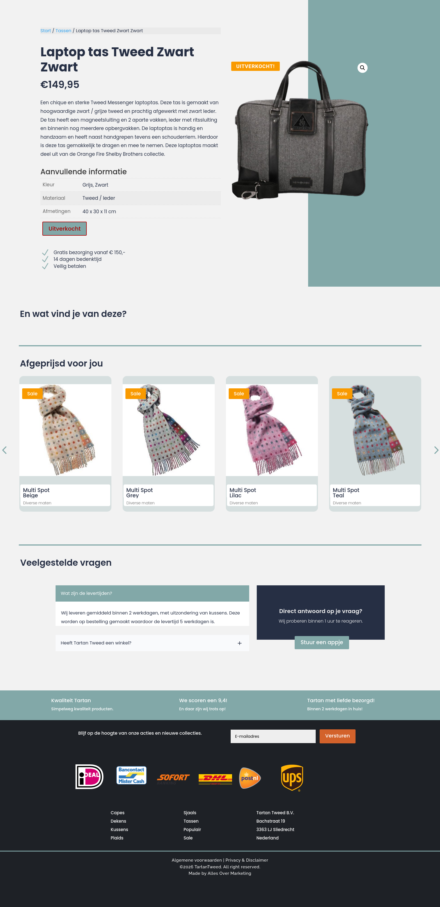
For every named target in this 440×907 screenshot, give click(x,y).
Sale (188, 838)
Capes (118, 813)
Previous (5, 451)
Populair (192, 829)
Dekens (118, 821)
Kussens (119, 829)
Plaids (117, 838)
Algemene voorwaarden (197, 860)
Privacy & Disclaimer (247, 860)
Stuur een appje (322, 642)
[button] (364, 67)
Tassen (63, 30)
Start (45, 30)
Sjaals (190, 813)
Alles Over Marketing (229, 873)
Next (434, 451)
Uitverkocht (65, 229)
